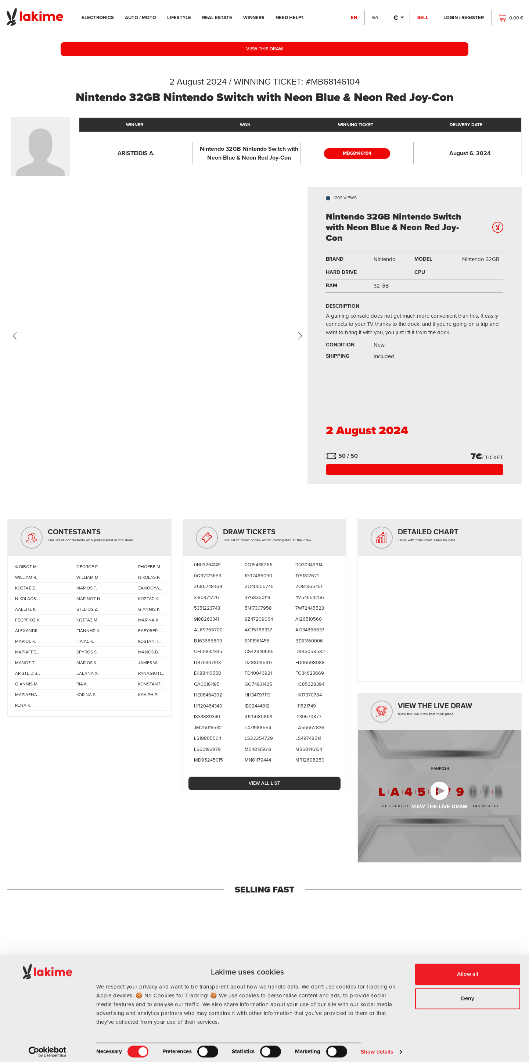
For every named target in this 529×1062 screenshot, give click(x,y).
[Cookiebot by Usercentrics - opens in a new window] (47, 1047)
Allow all (467, 970)
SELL (422, 17)
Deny (467, 994)
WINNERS (258, 17)
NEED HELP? (294, 17)
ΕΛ (374, 17)
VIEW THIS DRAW (264, 49)
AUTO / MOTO (145, 17)
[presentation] (14, 335)
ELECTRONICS (102, 17)
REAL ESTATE (222, 17)
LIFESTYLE (184, 17)
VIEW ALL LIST (264, 784)
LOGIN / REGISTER (463, 17)
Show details (377, 1047)
